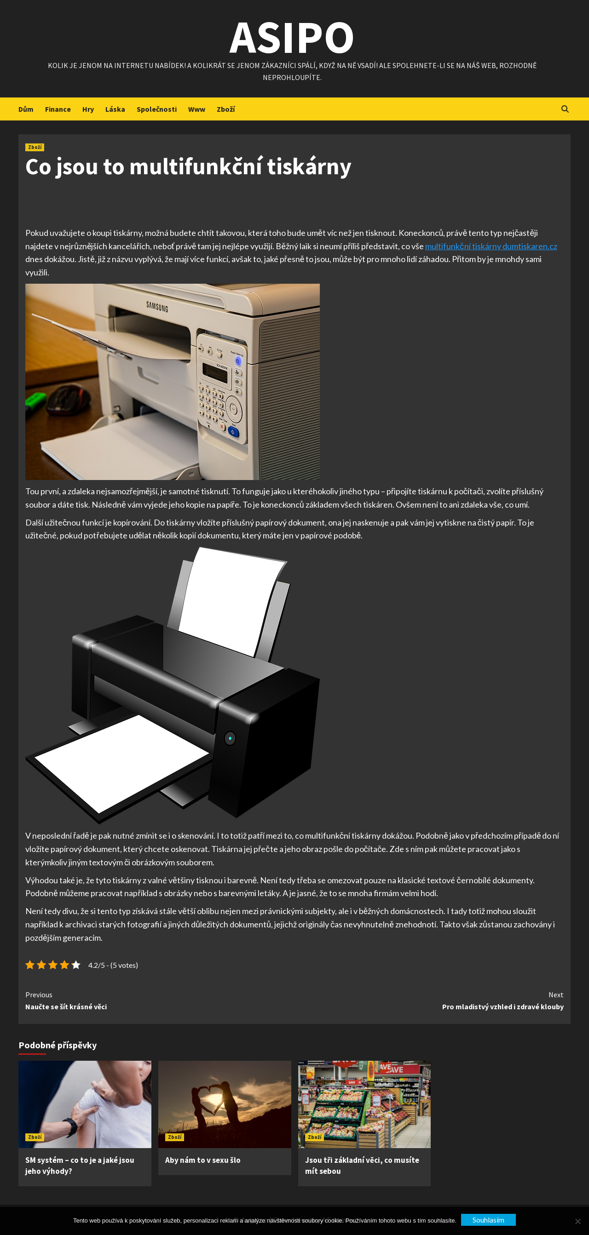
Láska (115, 109)
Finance (58, 109)
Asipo (292, 36)
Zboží (226, 109)
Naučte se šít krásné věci (159, 1000)
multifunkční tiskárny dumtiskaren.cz (491, 246)
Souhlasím (488, 1219)
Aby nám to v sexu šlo (203, 1160)
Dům (26, 109)
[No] (577, 1221)
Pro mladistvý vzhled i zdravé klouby (429, 1000)
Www (196, 109)
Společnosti (157, 109)
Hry (88, 109)
